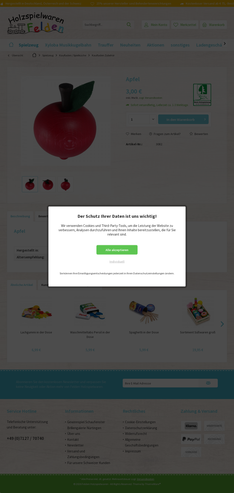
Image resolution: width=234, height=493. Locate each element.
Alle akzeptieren (117, 250)
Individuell (117, 261)
